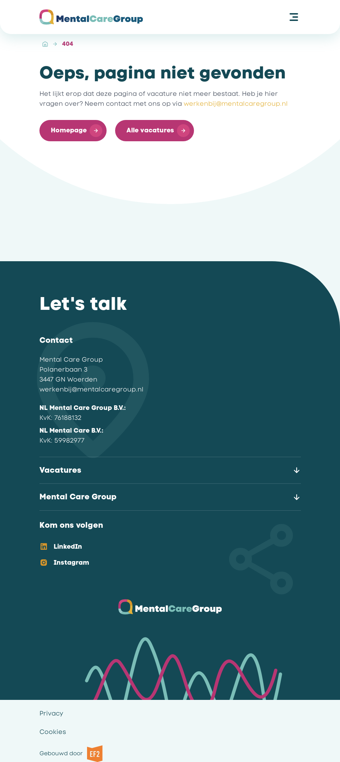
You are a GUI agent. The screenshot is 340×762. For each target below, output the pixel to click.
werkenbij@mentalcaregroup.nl (236, 103)
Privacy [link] (51, 713)
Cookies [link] (52, 732)
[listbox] (164, 555)
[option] (164, 547)
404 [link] (67, 44)
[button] (73, 130)
